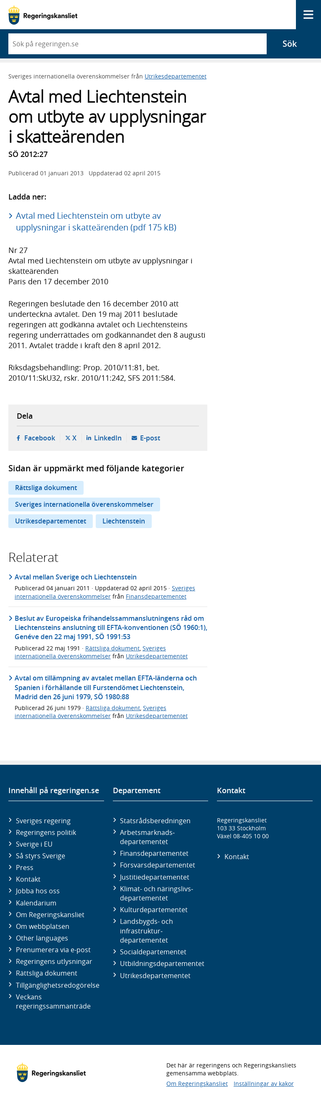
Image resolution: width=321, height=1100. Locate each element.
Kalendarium (36, 903)
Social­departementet (153, 951)
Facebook (39, 438)
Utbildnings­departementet (162, 963)
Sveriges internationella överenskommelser (84, 504)
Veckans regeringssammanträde (53, 1001)
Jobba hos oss (38, 890)
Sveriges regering (43, 820)
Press (24, 867)
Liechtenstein (123, 521)
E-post (150, 438)
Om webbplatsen (42, 926)
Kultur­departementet (154, 909)
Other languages (42, 938)
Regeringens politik (46, 832)
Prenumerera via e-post (53, 949)
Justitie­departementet (154, 877)
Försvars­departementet (157, 865)
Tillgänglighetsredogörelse (57, 985)
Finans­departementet (154, 853)
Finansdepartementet (156, 596)
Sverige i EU (34, 844)
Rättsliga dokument (46, 487)
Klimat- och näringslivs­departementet (156, 893)
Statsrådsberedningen (155, 820)
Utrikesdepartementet (175, 76)
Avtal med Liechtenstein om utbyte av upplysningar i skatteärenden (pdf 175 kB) (96, 221)
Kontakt (28, 879)
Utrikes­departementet (155, 975)
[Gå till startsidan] (43, 15)
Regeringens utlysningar (54, 961)
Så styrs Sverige (40, 855)
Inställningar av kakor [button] (264, 1083)
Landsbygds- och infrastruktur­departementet (146, 931)
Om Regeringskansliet (50, 914)
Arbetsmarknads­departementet (147, 837)
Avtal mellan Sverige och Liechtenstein (76, 577)
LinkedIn (108, 438)
